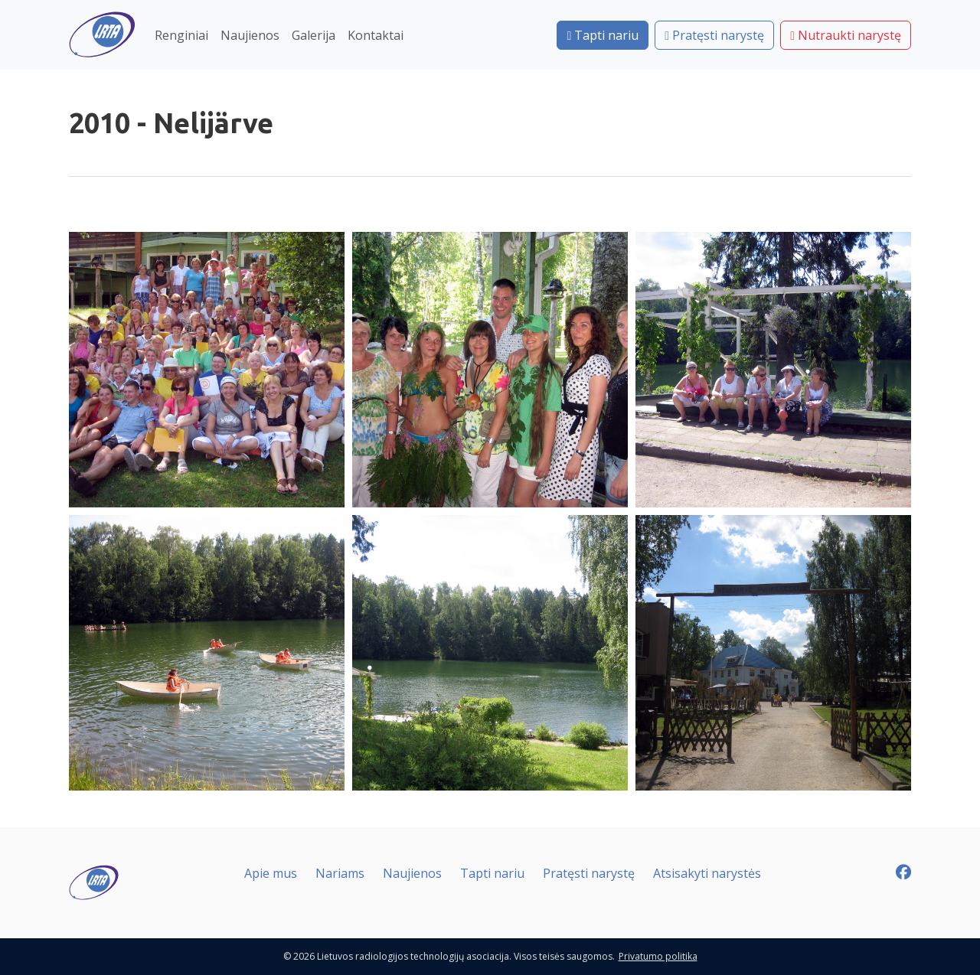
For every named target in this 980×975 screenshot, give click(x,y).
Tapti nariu (603, 35)
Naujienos (249, 35)
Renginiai (181, 35)
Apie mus (270, 873)
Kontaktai (375, 35)
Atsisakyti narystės (707, 873)
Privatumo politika (658, 956)
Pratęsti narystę (714, 35)
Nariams (339, 873)
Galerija (313, 35)
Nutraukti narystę (845, 35)
